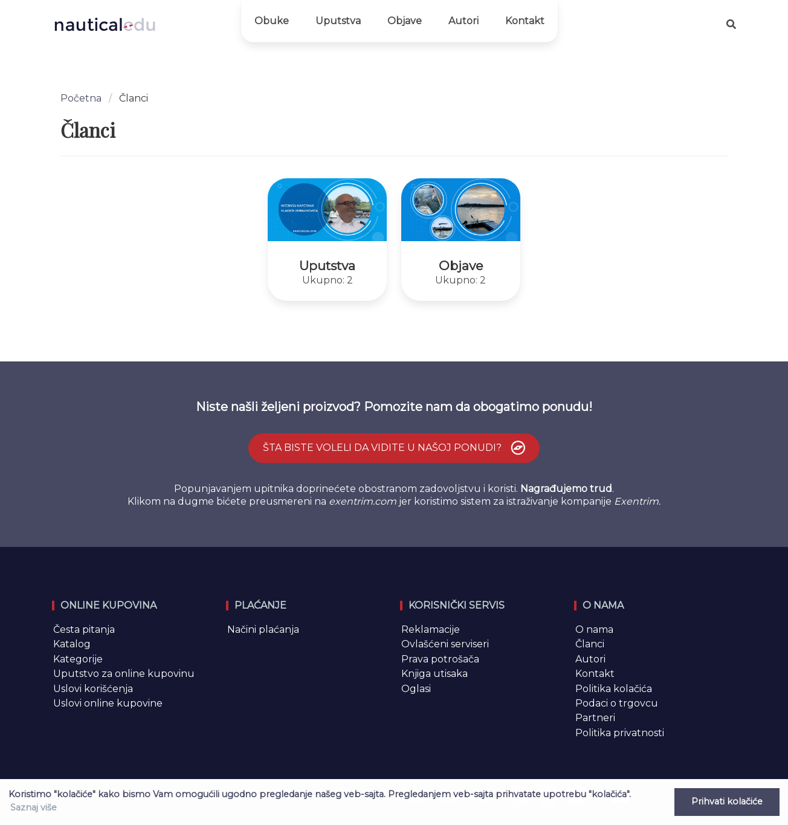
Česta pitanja (84, 629)
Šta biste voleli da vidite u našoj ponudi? (395, 448)
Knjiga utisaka (434, 673)
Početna (81, 98)
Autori (463, 21)
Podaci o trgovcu (616, 703)
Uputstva (338, 21)
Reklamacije (430, 629)
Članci (589, 644)
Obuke (271, 21)
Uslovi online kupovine (108, 703)
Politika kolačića (613, 688)
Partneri (595, 717)
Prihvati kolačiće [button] (727, 801)
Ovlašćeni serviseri (445, 644)
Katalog (72, 644)
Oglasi (416, 688)
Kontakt (524, 21)
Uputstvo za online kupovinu (124, 673)
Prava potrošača (440, 659)
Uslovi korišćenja (93, 688)
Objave (404, 21)
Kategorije (78, 659)
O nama (594, 629)
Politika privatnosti (619, 733)
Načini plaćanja (263, 629)
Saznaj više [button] (33, 807)
